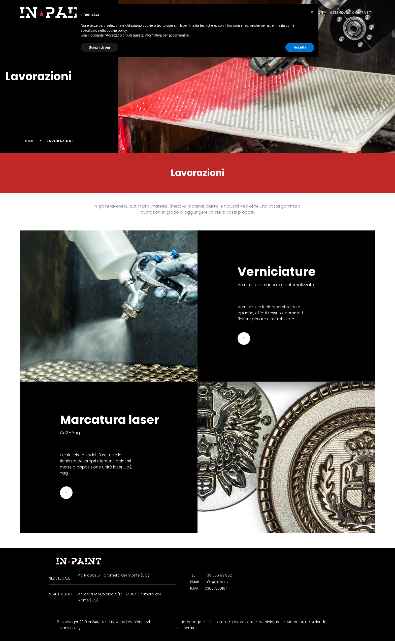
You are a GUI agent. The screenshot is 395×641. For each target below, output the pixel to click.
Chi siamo (217, 621)
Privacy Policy (68, 627)
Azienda (338, 12)
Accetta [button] (299, 47)
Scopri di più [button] (99, 47)
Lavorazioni (242, 621)
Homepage (191, 621)
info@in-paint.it (218, 581)
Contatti (362, 12)
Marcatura (296, 621)
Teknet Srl (141, 621)
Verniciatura (270, 621)
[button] (312, 12)
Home (29, 141)
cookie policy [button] (117, 30)
